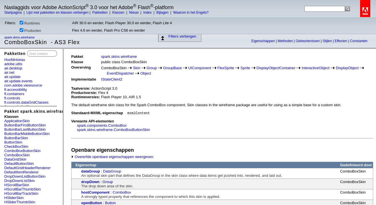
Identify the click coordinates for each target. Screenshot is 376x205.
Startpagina (13, 13)
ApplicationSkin (17, 121)
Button (110, 203)
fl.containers (14, 94)
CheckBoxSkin (16, 146)
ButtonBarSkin (16, 138)
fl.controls (12, 98)
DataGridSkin (15, 159)
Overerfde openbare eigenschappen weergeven (112, 157)
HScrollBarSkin (16, 185)
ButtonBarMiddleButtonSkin (27, 134)
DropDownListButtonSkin (25, 176)
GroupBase (172, 68)
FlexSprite (225, 68)
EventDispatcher (120, 73)
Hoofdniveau (14, 60)
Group (151, 68)
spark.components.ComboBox (101, 125)
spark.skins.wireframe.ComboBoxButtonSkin (113, 130)
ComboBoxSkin (17, 155)
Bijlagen (162, 13)
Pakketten (100, 13)
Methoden (286, 41)
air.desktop (13, 68)
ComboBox (122, 192)
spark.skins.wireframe (19, 37)
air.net (9, 72)
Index (148, 13)
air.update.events (18, 81)
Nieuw (134, 13)
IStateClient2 (111, 79)
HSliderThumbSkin (19, 202)
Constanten (358, 41)
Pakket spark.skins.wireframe (36, 111)
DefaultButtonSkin (19, 163)
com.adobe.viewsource (23, 85)
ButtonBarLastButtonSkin (25, 129)
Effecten (341, 41)
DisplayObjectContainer (275, 68)
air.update (12, 77)
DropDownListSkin (19, 181)
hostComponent (95, 192)
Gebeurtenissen (308, 41)
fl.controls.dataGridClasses (26, 102)
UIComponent (199, 68)
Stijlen (328, 41)
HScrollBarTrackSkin (21, 193)
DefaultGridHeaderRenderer (27, 168)
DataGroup (112, 171)
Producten (30, 30)
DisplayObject (347, 68)
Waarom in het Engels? (191, 13)
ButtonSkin (13, 142)
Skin (136, 68)
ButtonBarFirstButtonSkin (25, 125)
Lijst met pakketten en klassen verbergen (57, 13)
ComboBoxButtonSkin (22, 151)
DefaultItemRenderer (21, 172)
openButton (91, 203)
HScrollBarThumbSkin (22, 189)
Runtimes (30, 23)
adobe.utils (13, 64)
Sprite (245, 68)
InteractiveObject (316, 68)
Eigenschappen (263, 41)
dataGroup (90, 171)
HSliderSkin (14, 198)
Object (145, 73)
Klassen (118, 13)
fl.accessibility (15, 89)
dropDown (90, 182)
